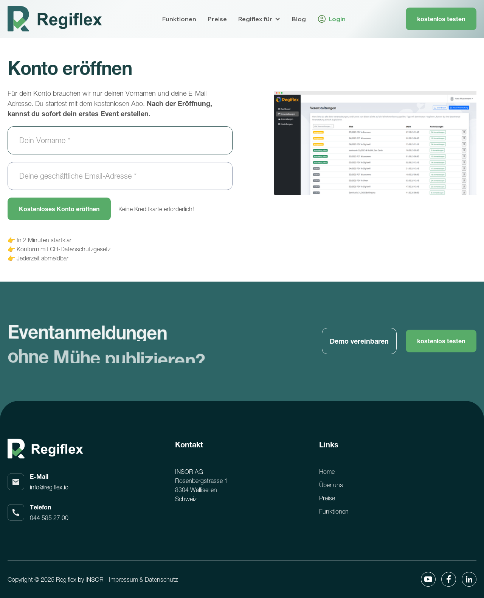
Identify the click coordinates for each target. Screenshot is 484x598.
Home (327, 471)
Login (337, 19)
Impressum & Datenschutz (143, 579)
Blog (299, 19)
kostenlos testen (441, 18)
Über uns (331, 484)
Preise (217, 19)
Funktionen (179, 19)
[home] (55, 18)
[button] (259, 19)
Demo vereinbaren (359, 341)
